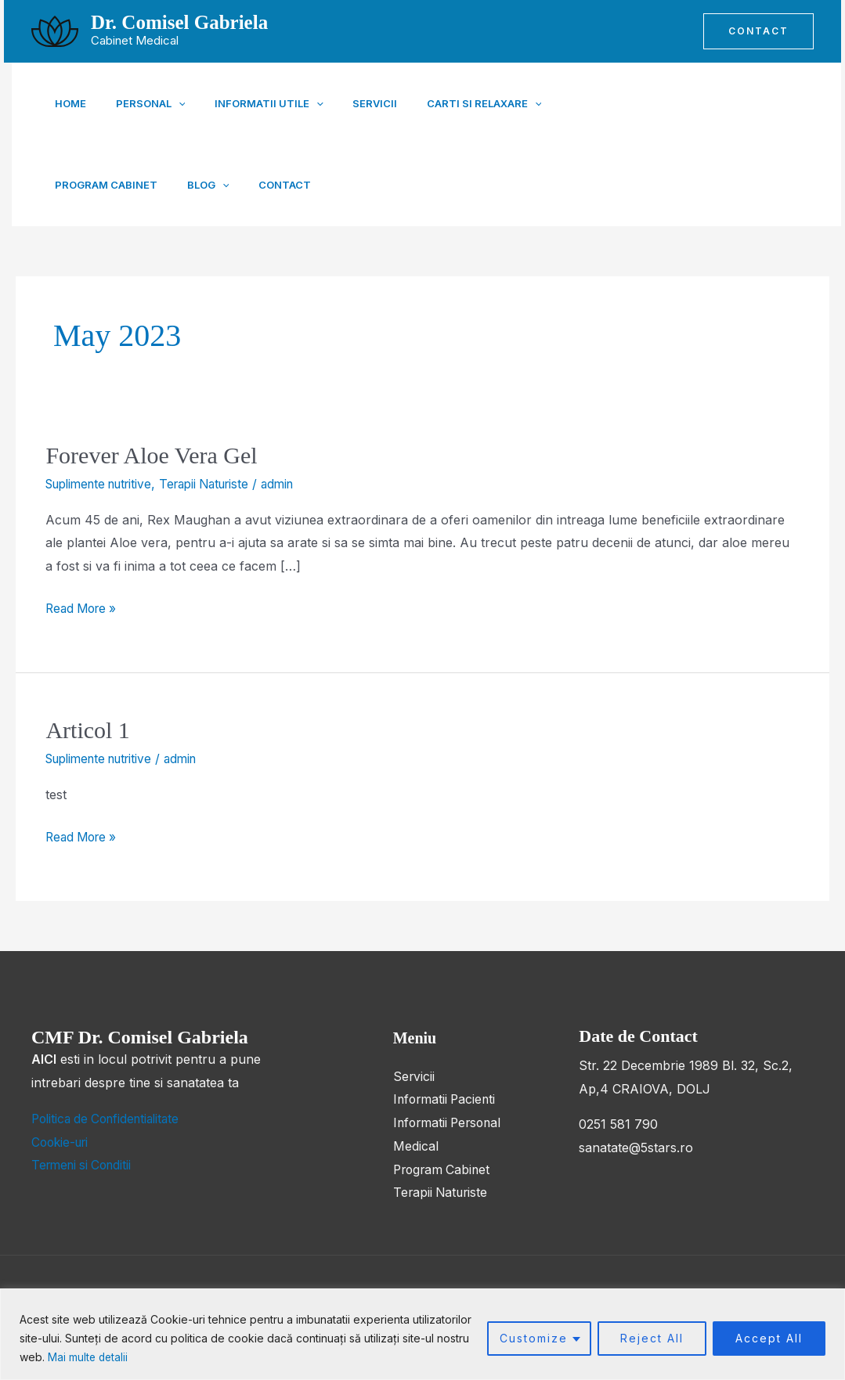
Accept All (769, 1338)
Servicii (357, 103)
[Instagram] (793, 144)
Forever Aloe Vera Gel (151, 455)
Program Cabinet (592, 103)
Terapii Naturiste (220, 484)
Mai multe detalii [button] (89, 1357)
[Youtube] (724, 144)
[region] (422, 1334)
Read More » (83, 605)
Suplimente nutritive (104, 484)
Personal (144, 103)
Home (70, 103)
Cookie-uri (62, 1141)
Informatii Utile (257, 103)
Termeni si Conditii (85, 1164)
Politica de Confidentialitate (110, 1118)
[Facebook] (690, 144)
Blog (76, 184)
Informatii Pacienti (446, 1099)
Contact (147, 184)
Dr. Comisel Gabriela (179, 22)
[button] (758, 31)
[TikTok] (759, 144)
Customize (534, 1338)
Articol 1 (87, 730)
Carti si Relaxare (460, 103)
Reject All (652, 1338)
